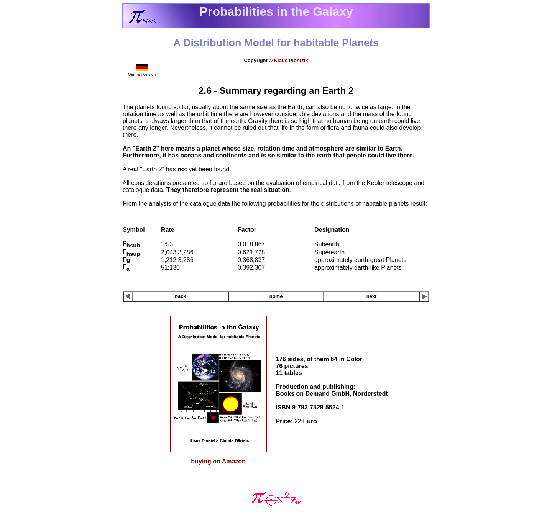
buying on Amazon (218, 461)
